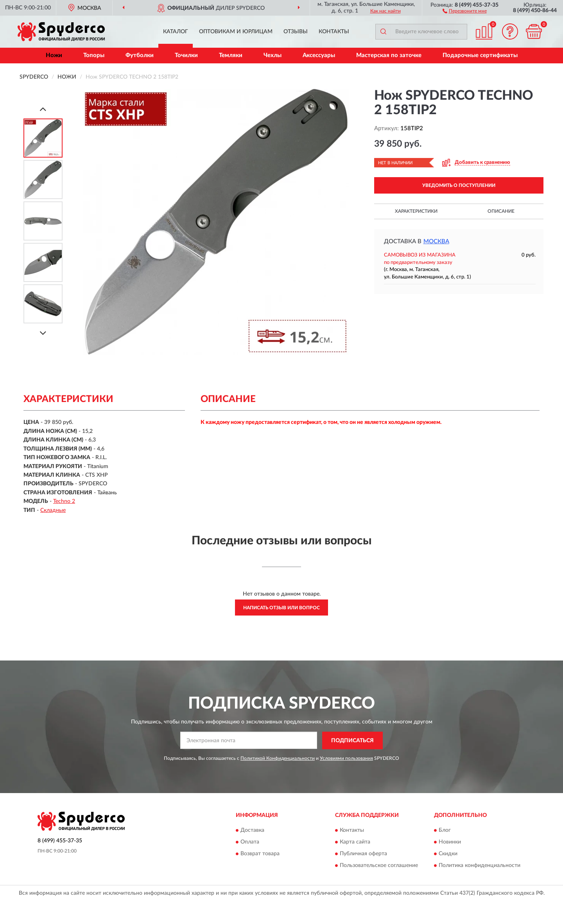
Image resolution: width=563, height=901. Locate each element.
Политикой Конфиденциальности (277, 758)
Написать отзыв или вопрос (281, 607)
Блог (445, 830)
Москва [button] (436, 241)
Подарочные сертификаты (480, 55)
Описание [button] (501, 211)
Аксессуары (319, 55)
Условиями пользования (346, 758)
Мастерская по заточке (388, 55)
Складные (53, 510)
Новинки (450, 842)
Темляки (230, 55)
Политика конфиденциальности (479, 866)
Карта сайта (355, 842)
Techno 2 (64, 501)
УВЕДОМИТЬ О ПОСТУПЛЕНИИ (458, 185)
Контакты (334, 31)
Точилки (186, 55)
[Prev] (43, 109)
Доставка (252, 830)
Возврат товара (260, 854)
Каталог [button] (175, 31)
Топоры (93, 55)
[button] (465, 10)
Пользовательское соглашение (379, 866)
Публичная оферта (363, 854)
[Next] (43, 333)
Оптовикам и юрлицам (236, 31)
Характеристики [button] (416, 211)
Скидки (448, 854)
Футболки (140, 55)
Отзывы (295, 31)
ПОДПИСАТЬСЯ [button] (352, 740)
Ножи (54, 55)
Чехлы (273, 55)
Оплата (249, 842)
